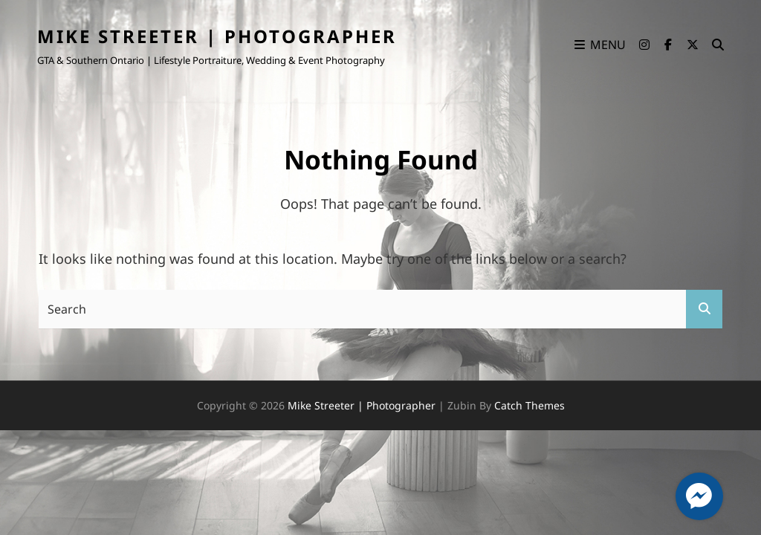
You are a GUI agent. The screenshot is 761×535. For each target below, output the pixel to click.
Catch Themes (529, 405)
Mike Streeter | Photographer (217, 36)
